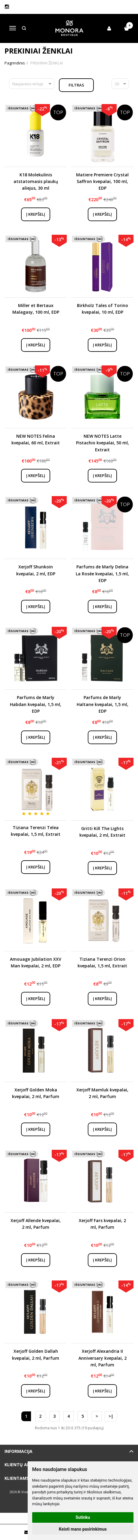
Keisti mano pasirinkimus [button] (83, 1529)
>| (111, 1416)
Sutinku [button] (82, 1517)
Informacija (18, 1451)
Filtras (76, 85)
